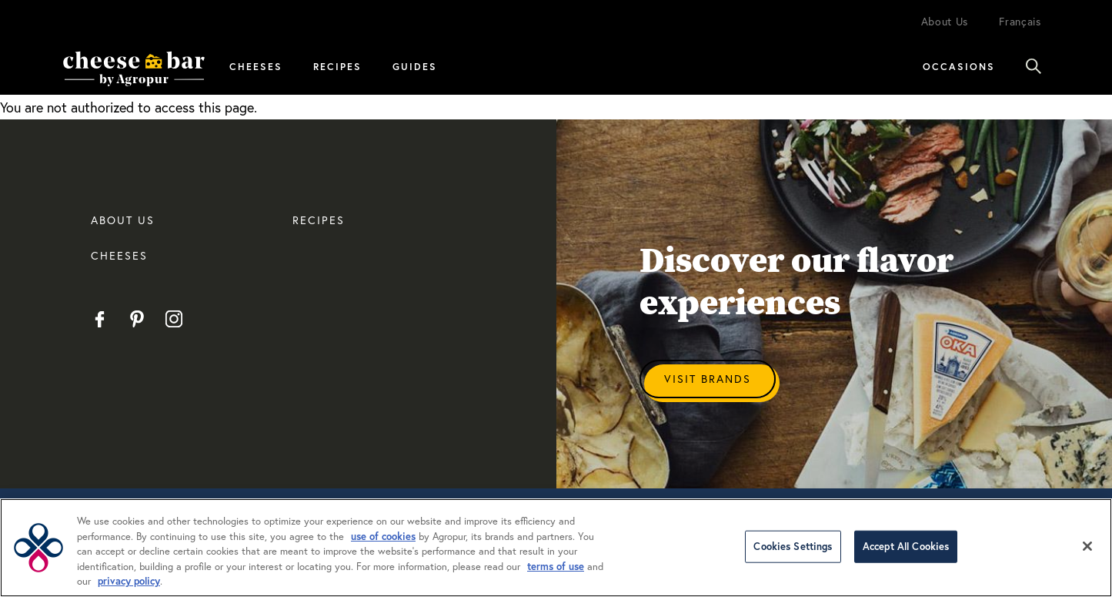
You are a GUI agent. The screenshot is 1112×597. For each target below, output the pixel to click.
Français (1020, 21)
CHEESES (119, 255)
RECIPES (318, 220)
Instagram (173, 319)
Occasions (959, 66)
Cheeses (255, 66)
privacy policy (129, 581)
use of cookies (383, 536)
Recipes (337, 66)
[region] (556, 547)
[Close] (1087, 546)
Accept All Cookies (906, 546)
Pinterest (136, 319)
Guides (414, 66)
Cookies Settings (792, 546)
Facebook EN (99, 319)
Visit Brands (707, 378)
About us (123, 220)
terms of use (555, 566)
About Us (945, 21)
